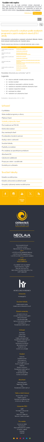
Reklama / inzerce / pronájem (22, 416)
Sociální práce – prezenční (21, 49)
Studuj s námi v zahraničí (10, 140)
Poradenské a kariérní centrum (12, 136)
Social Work (18, 69)
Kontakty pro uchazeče (9, 165)
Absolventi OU (6, 154)
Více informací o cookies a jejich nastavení (28, 10)
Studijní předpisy (22, 371)
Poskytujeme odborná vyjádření (22, 427)
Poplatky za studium (9, 147)
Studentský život (22, 347)
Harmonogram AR (22, 362)
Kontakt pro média (22, 424)
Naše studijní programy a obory (13, 114)
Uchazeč (6, 106)
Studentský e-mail (22, 358)
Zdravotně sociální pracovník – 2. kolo (23, 54)
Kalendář (22, 433)
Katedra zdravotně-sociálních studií (14, 181)
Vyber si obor (22, 334)
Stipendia (22, 365)
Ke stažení (22, 431)
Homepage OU (22, 296)
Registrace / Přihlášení (22, 384)
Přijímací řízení (6, 118)
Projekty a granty (22, 397)
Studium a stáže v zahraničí (22, 363)
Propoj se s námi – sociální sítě (12, 161)
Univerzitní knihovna (22, 314)
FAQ (22, 386)
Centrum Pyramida (22, 317)
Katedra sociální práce (9, 177)
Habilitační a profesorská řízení (22, 399)
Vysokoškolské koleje (22, 319)
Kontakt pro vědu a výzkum (22, 401)
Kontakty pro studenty (22, 374)
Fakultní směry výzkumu (22, 395)
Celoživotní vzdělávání (9, 158)
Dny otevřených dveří (9, 132)
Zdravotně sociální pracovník (21, 53)
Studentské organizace (22, 372)
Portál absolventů (22, 382)
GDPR (22, 409)
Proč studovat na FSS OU (10, 125)
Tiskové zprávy (22, 426)
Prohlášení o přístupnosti (22, 410)
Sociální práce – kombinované (21, 51)
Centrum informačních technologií (22, 321)
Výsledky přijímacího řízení (11, 121)
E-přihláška (6, 110)
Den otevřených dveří (22, 345)
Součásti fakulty (7, 143)
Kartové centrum (22, 323)
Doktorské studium (8, 129)
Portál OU (22, 356)
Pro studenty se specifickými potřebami (15, 151)
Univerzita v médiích (22, 429)
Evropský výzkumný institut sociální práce (16, 184)
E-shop (22, 412)
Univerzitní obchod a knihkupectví (22, 315)
